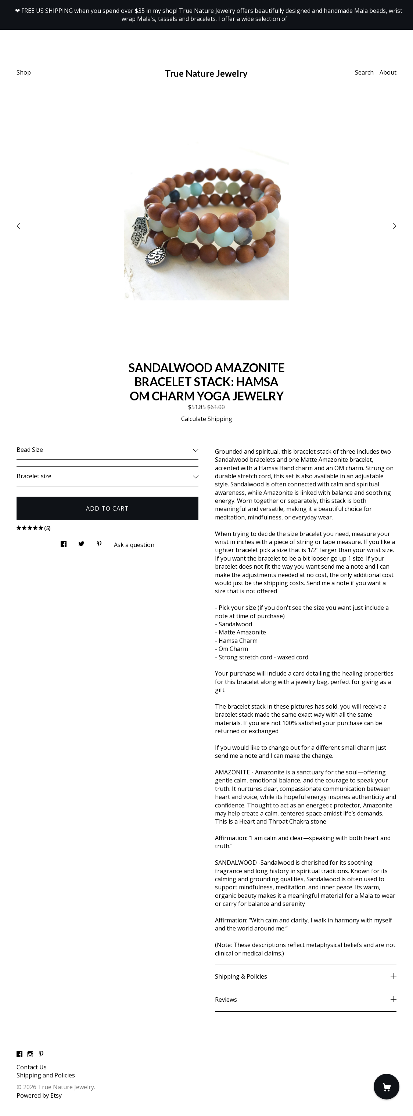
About (388, 72)
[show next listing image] (378, 224)
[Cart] (386, 1086)
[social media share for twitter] (81, 541)
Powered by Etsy (39, 1095)
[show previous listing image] (35, 224)
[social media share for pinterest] (99, 541)
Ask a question (134, 545)
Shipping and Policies (46, 1075)
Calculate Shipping (206, 419)
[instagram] (30, 1055)
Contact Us (32, 1067)
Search (364, 72)
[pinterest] (41, 1055)
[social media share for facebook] (64, 541)
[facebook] (19, 1055)
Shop (24, 72)
